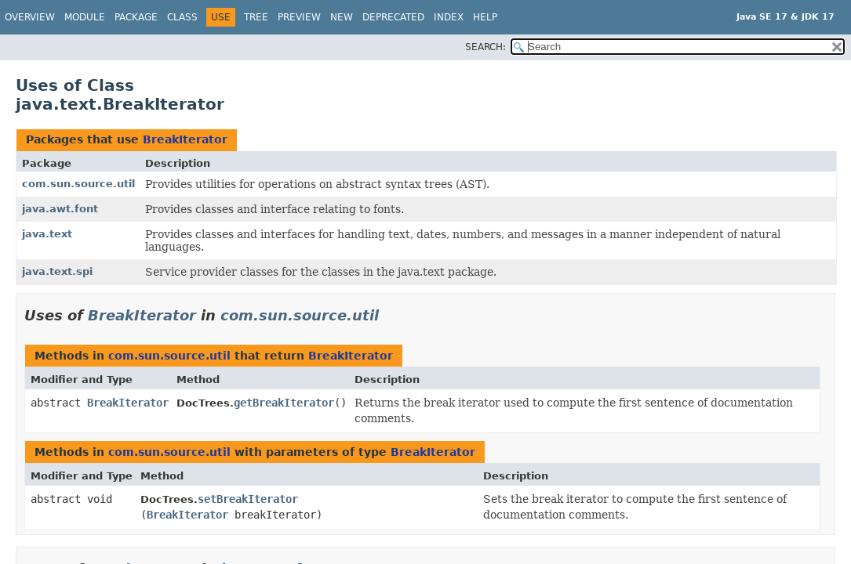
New (341, 17)
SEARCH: (485, 47)
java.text (47, 234)
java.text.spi (57, 271)
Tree (256, 17)
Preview (299, 17)
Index (449, 17)
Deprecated (393, 17)
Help (485, 17)
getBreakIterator (284, 402)
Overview (30, 17)
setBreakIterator (248, 499)
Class (182, 17)
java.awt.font (60, 209)
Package (136, 17)
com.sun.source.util (78, 184)
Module (84, 17)
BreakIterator (185, 139)
